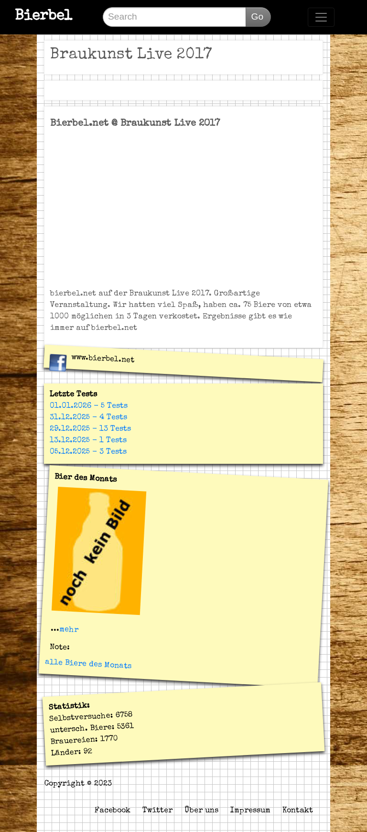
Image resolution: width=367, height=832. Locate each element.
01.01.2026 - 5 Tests (89, 406)
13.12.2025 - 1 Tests (88, 441)
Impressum (250, 811)
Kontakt (297, 811)
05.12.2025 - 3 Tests (88, 452)
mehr (68, 629)
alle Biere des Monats (88, 664)
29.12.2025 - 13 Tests (90, 429)
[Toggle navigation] (321, 17)
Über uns (201, 811)
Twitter (157, 811)
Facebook (112, 811)
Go (257, 16)
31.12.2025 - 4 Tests (88, 418)
